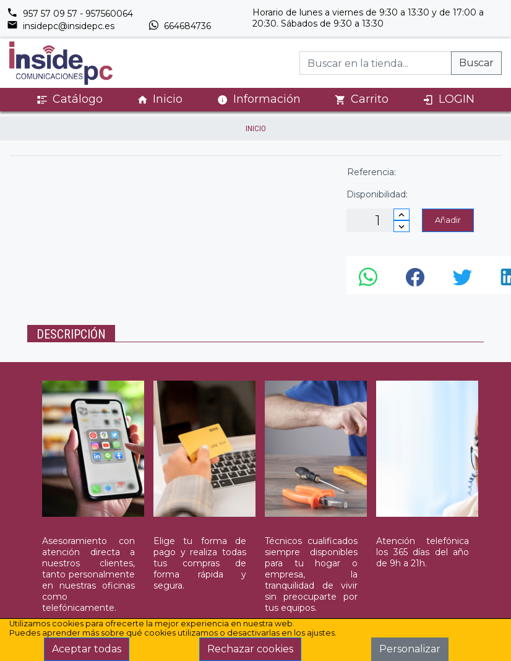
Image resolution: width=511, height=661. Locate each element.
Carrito (362, 99)
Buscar (476, 63)
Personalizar (409, 649)
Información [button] (259, 99)
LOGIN (448, 99)
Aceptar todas (86, 649)
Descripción (71, 334)
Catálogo (69, 99)
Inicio (159, 99)
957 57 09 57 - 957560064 (70, 13)
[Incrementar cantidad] (401, 214)
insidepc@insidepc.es (60, 26)
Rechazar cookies (250, 649)
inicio (256, 128)
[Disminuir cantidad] (401, 226)
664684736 (179, 26)
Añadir (448, 220)
